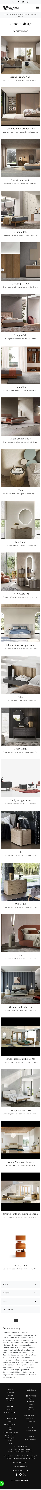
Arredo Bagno (31, 1390)
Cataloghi (10, 1395)
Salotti (10, 1430)
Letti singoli (31, 1404)
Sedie (10, 1443)
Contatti (10, 1401)
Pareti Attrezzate (10, 1424)
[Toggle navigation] (37, 8)
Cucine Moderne (10, 1412)
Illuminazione (30, 1419)
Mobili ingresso (10, 1438)
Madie (10, 1427)
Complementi (31, 1421)
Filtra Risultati (20, 31)
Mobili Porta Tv (10, 1435)
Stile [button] (5, 1301)
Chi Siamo (10, 1393)
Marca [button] (5, 1284)
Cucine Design (10, 1410)
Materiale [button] (6, 1293)
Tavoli (10, 1440)
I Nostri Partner (10, 1398)
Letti (30, 1399)
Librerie (10, 1421)
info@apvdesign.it (23, 1466)
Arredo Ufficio (31, 1430)
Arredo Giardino (30, 1439)
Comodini (26, 14)
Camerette (31, 1410)
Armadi (30, 1407)
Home (6, 14)
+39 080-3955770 (22, 1462)
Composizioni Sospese (10, 1432)
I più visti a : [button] (8, 1310)
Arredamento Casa (15, 14)
